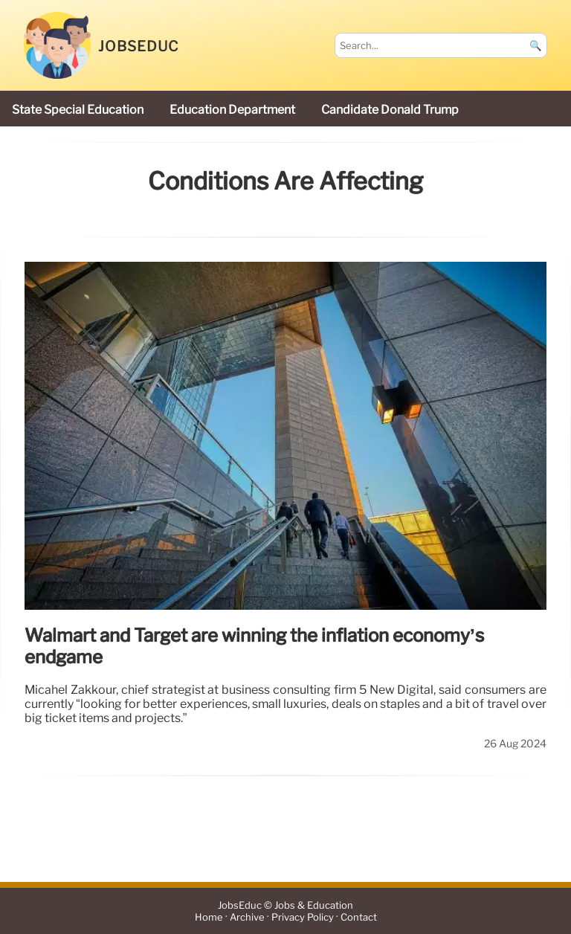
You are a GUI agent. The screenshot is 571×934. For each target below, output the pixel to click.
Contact (359, 917)
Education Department (232, 110)
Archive (247, 917)
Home (209, 917)
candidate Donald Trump (390, 110)
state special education (77, 110)
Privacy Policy (302, 917)
